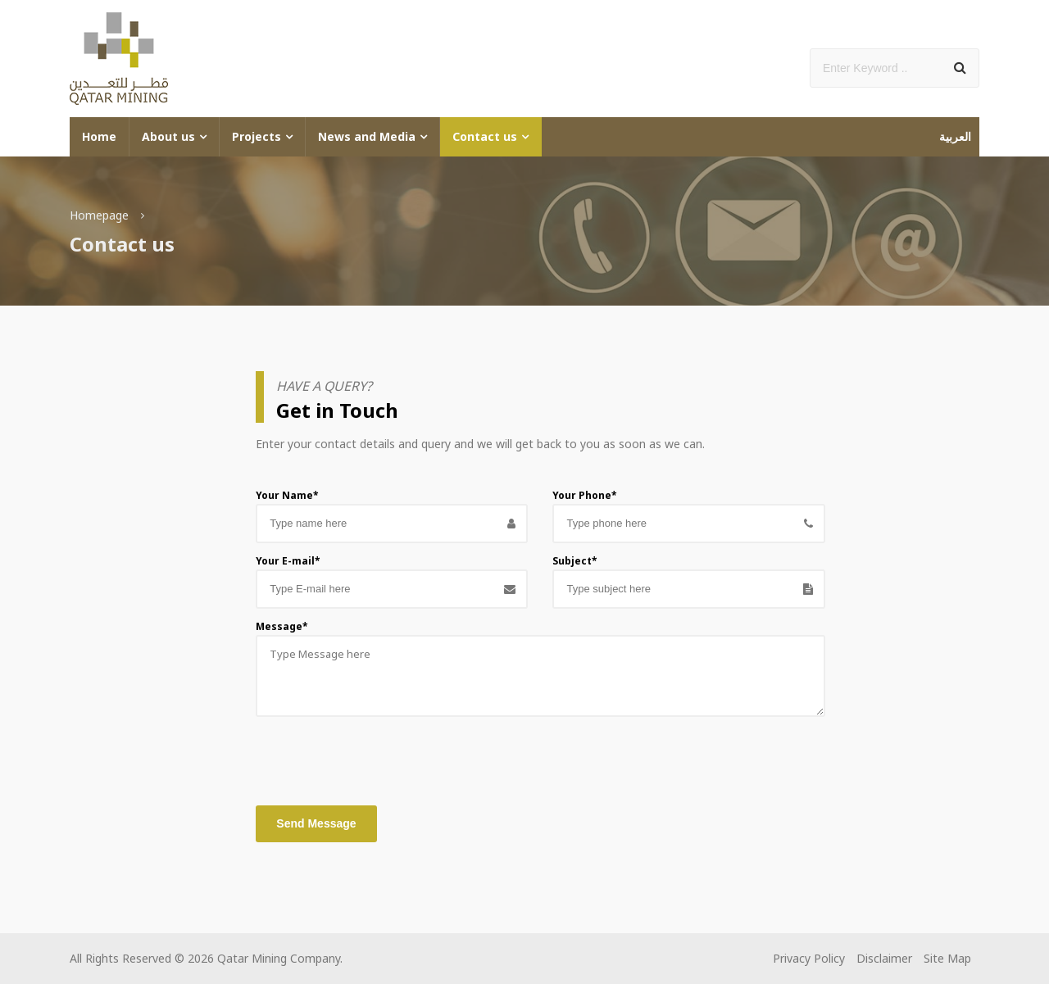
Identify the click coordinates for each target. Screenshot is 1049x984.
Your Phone (584, 495)
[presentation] (380, 757)
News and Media (367, 136)
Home (99, 136)
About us (168, 136)
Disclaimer (884, 958)
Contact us (484, 136)
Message (282, 626)
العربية (955, 136)
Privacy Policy (809, 958)
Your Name (287, 495)
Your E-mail (288, 561)
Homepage (99, 215)
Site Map (947, 958)
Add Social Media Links (886, 38)
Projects (256, 136)
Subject (574, 561)
